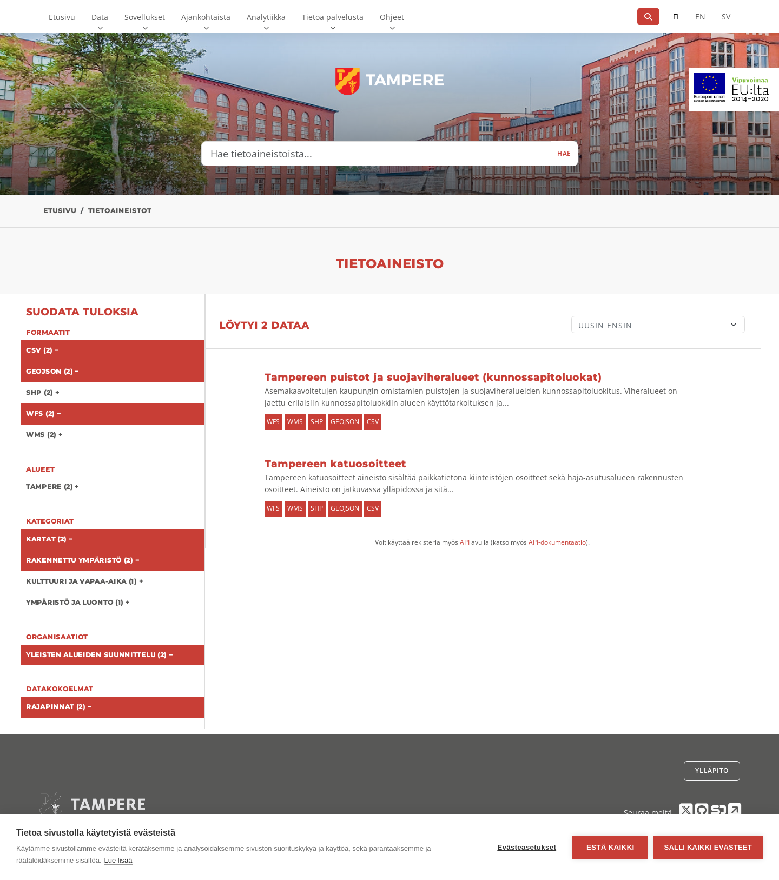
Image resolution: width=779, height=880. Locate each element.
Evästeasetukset (526, 847)
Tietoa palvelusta (333, 17)
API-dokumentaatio (557, 542)
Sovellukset (144, 17)
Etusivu (62, 17)
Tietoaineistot (119, 211)
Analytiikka (266, 17)
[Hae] (648, 16)
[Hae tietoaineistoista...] (376, 153)
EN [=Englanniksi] (700, 16)
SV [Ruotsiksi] (726, 16)
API (465, 542)
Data (99, 17)
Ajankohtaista (205, 17)
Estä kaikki (609, 847)
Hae (564, 153)
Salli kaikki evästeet (708, 847)
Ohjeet (392, 17)
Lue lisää (118, 860)
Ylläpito (712, 770)
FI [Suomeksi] (676, 16)
